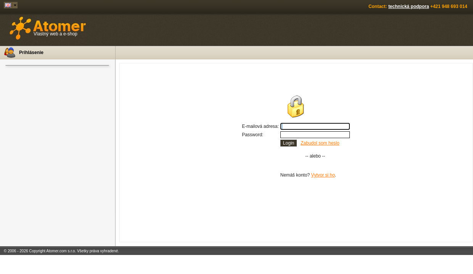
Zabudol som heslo (320, 143)
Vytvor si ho (323, 175)
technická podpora (408, 6)
